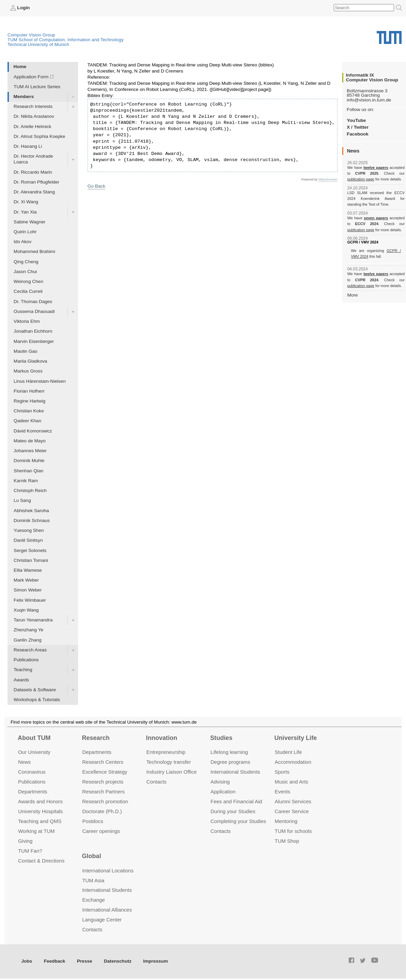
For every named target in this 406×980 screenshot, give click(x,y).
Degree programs (230, 762)
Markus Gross (28, 371)
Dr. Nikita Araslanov (34, 116)
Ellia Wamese (28, 570)
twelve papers (375, 167)
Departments (32, 791)
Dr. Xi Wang (26, 201)
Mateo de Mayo (30, 440)
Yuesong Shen (29, 530)
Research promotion (105, 801)
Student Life (288, 752)
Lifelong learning (229, 752)
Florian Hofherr (29, 391)
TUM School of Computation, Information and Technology (65, 39)
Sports (282, 772)
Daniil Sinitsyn (28, 540)
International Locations (107, 870)
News (24, 762)
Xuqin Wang (26, 610)
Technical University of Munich (38, 44)
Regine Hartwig (29, 401)
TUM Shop (287, 841)
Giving (25, 841)
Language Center (102, 919)
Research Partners (103, 791)
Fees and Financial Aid (236, 801)
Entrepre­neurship (165, 752)
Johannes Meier (30, 450)
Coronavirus (32, 772)
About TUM (34, 737)
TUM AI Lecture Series (37, 86)
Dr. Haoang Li (28, 146)
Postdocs (92, 821)
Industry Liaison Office (171, 772)
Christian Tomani (31, 560)
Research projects (102, 782)
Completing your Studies (238, 821)
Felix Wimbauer (30, 600)
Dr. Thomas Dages (33, 301)
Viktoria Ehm (27, 321)
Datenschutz (118, 961)
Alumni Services (293, 801)
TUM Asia (93, 880)
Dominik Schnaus (32, 520)
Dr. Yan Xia (25, 212)
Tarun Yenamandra (33, 619)
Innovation (161, 737)
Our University (34, 752)
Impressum (155, 961)
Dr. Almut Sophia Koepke (39, 136)
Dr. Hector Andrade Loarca (33, 159)
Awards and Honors (40, 801)
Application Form (31, 76)
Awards (21, 679)
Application (223, 791)
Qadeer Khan (27, 420)
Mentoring (286, 821)
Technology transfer (168, 762)
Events (282, 791)
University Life (295, 737)
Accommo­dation (293, 762)
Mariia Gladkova (30, 361)
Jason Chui (25, 271)
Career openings (101, 831)
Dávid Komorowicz (33, 430)
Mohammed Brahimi (34, 251)
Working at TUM (36, 831)
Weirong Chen (28, 281)
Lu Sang (22, 500)
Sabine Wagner (29, 221)
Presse (84, 961)
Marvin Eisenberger (34, 341)
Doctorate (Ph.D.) (102, 811)
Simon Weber (28, 589)
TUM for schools (293, 831)
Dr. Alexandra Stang (34, 191)
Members (24, 96)
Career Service (292, 811)
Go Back (96, 186)
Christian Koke (29, 410)
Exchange (93, 900)
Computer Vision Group (31, 34)
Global (91, 856)
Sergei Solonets (30, 550)
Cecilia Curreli (28, 291)
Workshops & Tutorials (37, 699)
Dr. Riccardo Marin (33, 172)
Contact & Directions (41, 861)
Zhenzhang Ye (28, 629)
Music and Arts (291, 782)
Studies (221, 737)
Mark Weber (26, 580)
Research (95, 737)
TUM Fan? (30, 851)
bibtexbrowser (327, 179)
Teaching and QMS (39, 821)
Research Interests (33, 106)
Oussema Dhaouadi (34, 311)
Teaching (23, 669)
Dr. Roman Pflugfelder (36, 182)
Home (20, 66)
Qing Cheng (26, 261)
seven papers (376, 218)
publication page (360, 179)
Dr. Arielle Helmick (32, 126)
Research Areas (30, 649)
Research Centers (102, 762)
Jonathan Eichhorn (33, 331)
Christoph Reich (30, 490)
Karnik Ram (26, 480)
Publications (26, 659)
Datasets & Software (35, 689)
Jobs (26, 961)
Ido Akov (22, 241)
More (352, 295)
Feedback (54, 961)
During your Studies (233, 811)
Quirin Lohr (25, 231)
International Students (235, 772)
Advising (220, 782)
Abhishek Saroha (31, 510)
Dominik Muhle (29, 460)
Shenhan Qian (28, 470)
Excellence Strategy (104, 772)
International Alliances (107, 910)
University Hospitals (40, 811)
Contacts (156, 782)
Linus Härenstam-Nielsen (40, 381)
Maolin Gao (25, 351)
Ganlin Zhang (28, 640)
